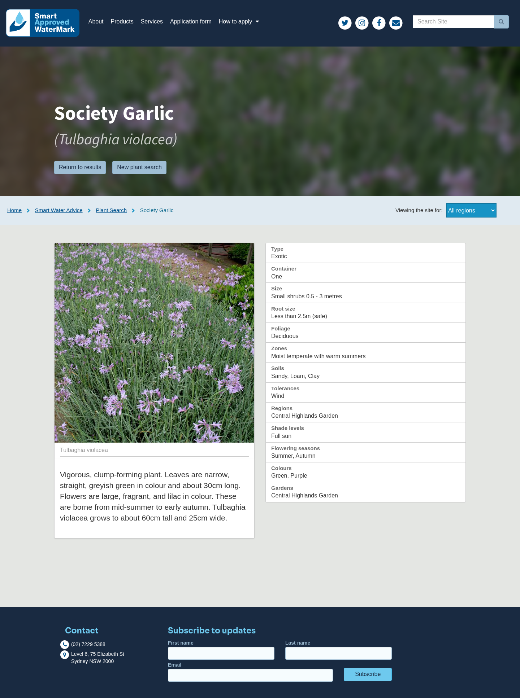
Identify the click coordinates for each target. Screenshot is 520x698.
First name (221, 650)
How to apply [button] (240, 21)
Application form (191, 21)
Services (152, 21)
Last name (338, 650)
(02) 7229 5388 (88, 644)
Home (14, 210)
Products (122, 21)
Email (250, 672)
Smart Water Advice (59, 210)
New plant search (139, 167)
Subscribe (368, 674)
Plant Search (111, 210)
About (96, 21)
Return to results (80, 167)
